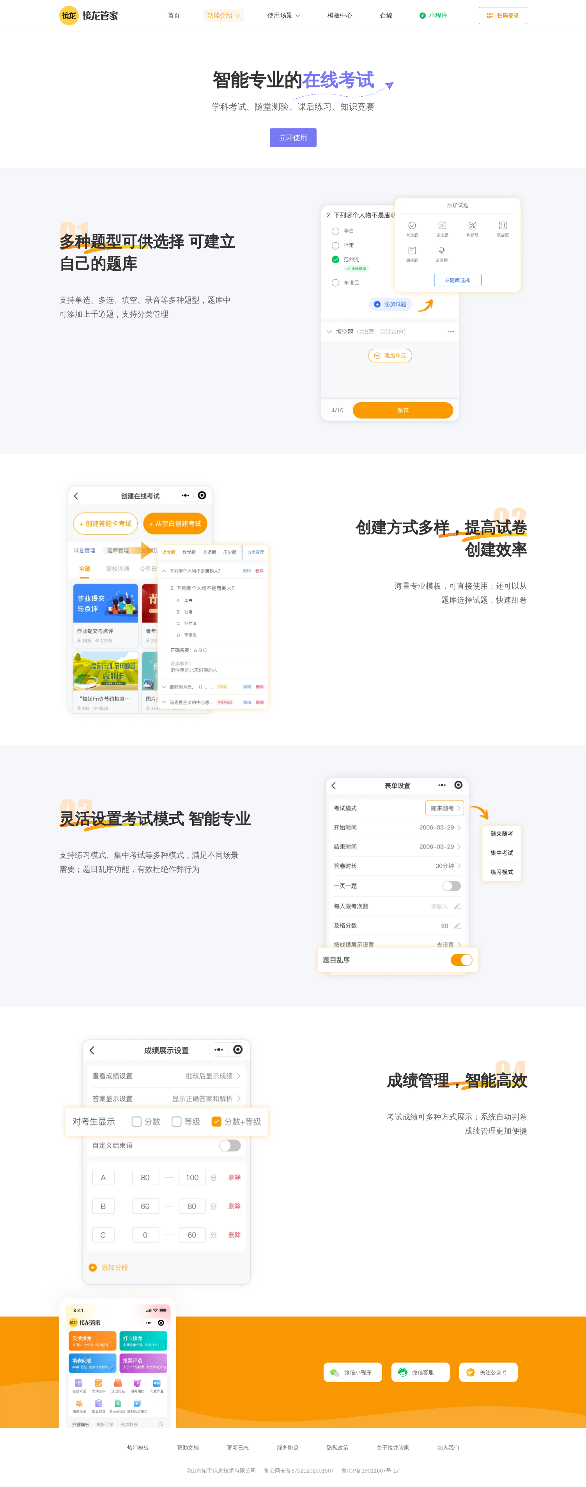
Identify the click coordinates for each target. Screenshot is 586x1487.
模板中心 (340, 15)
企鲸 (386, 15)
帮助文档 (188, 1447)
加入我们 (448, 1447)
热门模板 (138, 1447)
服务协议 (288, 1447)
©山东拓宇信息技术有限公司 (222, 1470)
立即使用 (293, 138)
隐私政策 (338, 1447)
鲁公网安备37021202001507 (299, 1470)
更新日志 (238, 1447)
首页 (174, 15)
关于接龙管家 (393, 1447)
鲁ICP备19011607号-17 (370, 1470)
